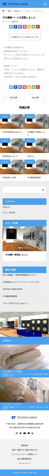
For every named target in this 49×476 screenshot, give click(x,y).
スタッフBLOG (9, 212)
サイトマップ (24, 463)
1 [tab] (20, 248)
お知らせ (15, 21)
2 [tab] (22, 248)
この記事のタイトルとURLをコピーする (24, 37)
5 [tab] (29, 248)
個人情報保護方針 (24, 459)
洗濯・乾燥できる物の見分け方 (24, 450)
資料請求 (24, 445)
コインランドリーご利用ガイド (24, 454)
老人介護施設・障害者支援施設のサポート (20, 275)
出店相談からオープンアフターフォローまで (21, 282)
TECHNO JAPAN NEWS (13, 289)
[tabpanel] (24, 243)
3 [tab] (24, 248)
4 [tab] (27, 248)
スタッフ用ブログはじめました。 (16, 303)
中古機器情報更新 (10, 296)
